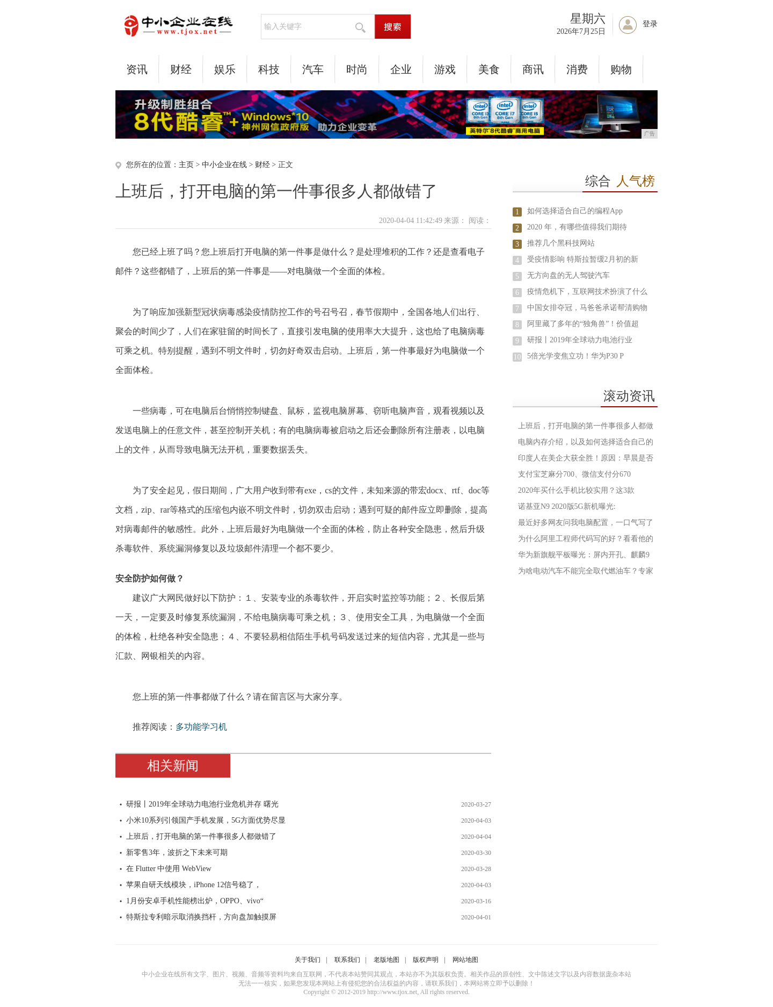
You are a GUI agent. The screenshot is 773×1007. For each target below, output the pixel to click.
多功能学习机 (201, 726)
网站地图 (465, 959)
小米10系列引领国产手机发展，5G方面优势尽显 (206, 820)
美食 (489, 69)
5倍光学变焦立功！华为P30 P (575, 356)
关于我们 (307, 959)
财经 (181, 69)
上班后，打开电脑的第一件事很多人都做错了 (201, 836)
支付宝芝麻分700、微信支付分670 (574, 474)
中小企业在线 (224, 165)
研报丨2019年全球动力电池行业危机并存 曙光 (202, 804)
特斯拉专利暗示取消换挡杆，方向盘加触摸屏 (201, 917)
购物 (621, 69)
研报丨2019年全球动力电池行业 (579, 340)
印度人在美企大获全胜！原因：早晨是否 (585, 458)
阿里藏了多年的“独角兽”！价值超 (583, 324)
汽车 (313, 69)
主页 (186, 165)
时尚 (357, 69)
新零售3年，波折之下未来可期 (177, 852)
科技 (269, 69)
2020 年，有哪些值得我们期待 (577, 227)
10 (517, 357)
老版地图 (386, 959)
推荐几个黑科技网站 (561, 243)
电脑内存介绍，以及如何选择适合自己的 (585, 442)
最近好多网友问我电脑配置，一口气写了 (585, 523)
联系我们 (347, 959)
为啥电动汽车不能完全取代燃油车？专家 (585, 571)
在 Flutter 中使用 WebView (169, 869)
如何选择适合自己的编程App (575, 211)
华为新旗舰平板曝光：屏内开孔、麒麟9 (584, 555)
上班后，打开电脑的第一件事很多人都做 (585, 426)
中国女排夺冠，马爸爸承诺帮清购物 (587, 308)
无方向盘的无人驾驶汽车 (568, 275)
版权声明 (426, 959)
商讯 (533, 69)
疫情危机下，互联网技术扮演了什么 (587, 291)
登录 (650, 24)
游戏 (445, 69)
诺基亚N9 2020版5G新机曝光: (567, 506)
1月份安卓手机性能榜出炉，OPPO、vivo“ (195, 901)
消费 (577, 69)
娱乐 (225, 69)
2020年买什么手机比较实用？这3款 (576, 490)
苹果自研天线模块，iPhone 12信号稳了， (193, 885)
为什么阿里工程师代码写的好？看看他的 (585, 539)
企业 (401, 69)
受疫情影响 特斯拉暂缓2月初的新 (582, 259)
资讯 (137, 69)
